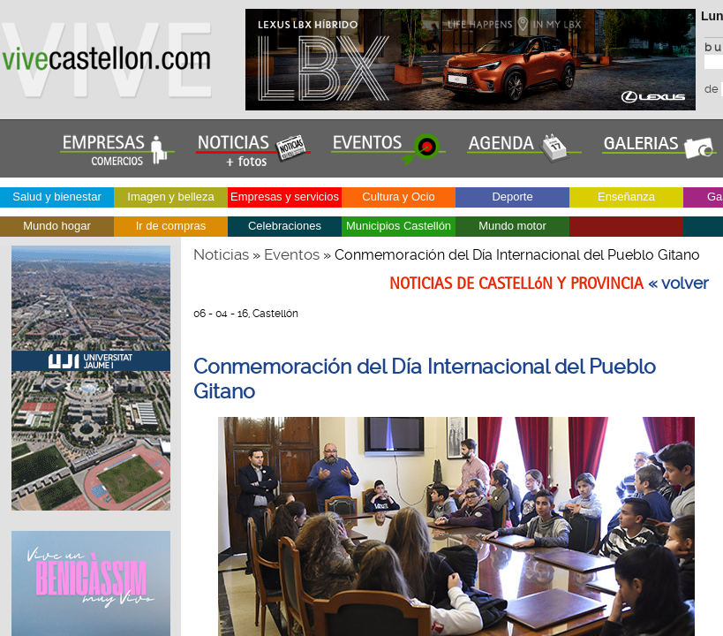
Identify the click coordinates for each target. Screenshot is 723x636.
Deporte (512, 196)
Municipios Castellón (398, 225)
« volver (678, 283)
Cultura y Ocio (398, 196)
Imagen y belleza (170, 196)
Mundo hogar (57, 225)
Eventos (292, 254)
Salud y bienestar (56, 196)
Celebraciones (284, 225)
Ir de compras (171, 225)
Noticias (221, 254)
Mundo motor (512, 225)
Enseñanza (626, 196)
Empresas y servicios (284, 196)
